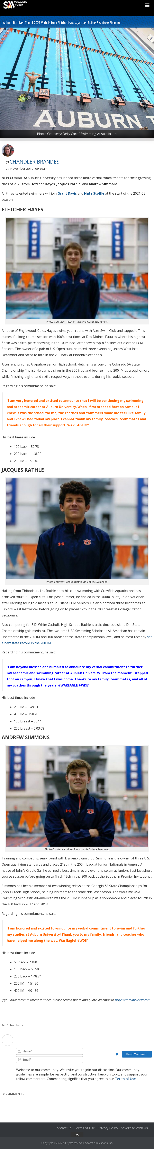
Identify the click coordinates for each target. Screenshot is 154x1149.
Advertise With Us (134, 1128)
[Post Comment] (137, 1054)
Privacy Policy (108, 1128)
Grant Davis (67, 193)
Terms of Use (125, 1079)
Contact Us (63, 1128)
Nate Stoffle (94, 193)
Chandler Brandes (34, 161)
